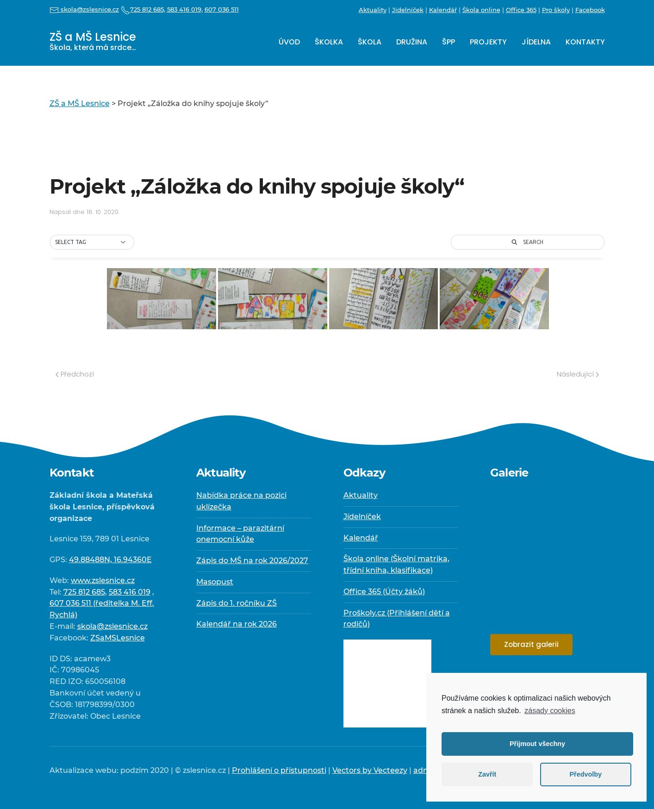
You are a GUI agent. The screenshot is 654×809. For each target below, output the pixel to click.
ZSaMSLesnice (117, 637)
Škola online (481, 9)
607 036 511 (222, 9)
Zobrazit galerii (531, 644)
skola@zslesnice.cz (84, 9)
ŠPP (448, 42)
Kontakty (585, 42)
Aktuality (372, 9)
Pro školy (556, 9)
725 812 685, (143, 9)
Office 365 (521, 9)
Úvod (289, 42)
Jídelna (536, 42)
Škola (369, 42)
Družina (411, 42)
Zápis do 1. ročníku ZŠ (236, 603)
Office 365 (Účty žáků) (384, 591)
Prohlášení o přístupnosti (279, 770)
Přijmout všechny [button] (537, 743)
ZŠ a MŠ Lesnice (93, 41)
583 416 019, (185, 9)
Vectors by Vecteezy (369, 770)
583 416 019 (129, 592)
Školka (329, 42)
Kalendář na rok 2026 (236, 624)
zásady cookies (549, 711)
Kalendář (443, 9)
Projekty (488, 42)
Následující (578, 374)
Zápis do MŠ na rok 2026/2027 (252, 560)
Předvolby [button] (585, 774)
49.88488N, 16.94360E (110, 559)
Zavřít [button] (487, 774)
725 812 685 (84, 592)
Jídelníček (408, 9)
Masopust (214, 581)
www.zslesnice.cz (103, 580)
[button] (92, 242)
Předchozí (75, 374)
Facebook (590, 9)
